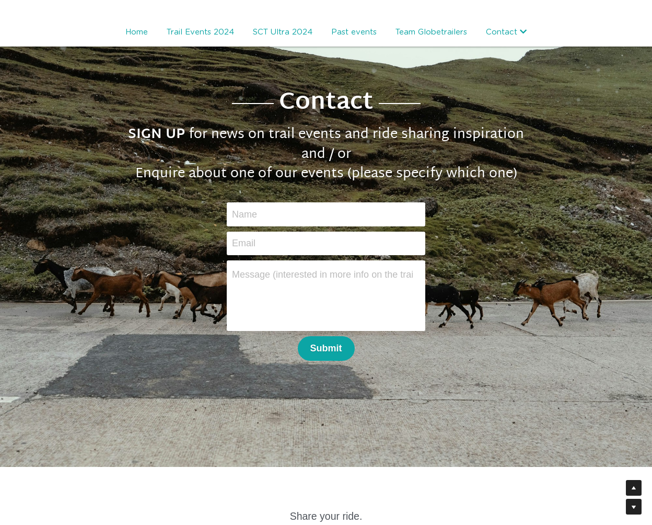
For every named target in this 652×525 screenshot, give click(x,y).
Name (244, 214)
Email (243, 243)
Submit (326, 348)
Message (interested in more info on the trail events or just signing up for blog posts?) (322, 274)
